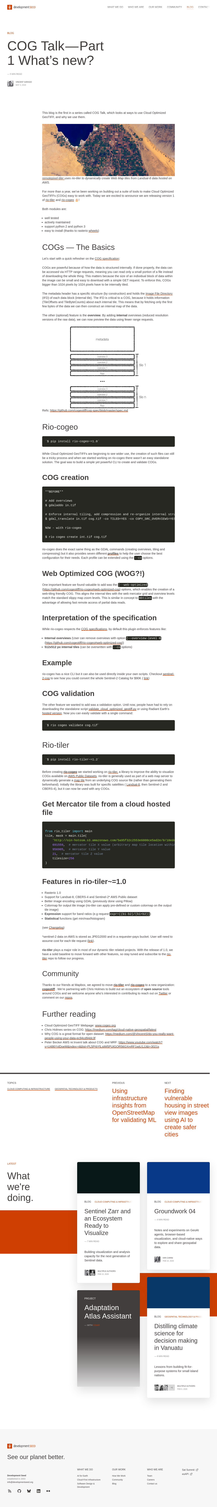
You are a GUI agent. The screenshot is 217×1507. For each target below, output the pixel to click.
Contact (204, 7)
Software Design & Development (86, 1484)
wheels (93, 230)
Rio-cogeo (60, 426)
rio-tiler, (113, 771)
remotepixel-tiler (53, 178)
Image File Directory (159, 293)
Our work (155, 7)
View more (178, 1336)
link (146, 677)
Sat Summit (190, 1469)
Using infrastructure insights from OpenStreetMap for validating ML (134, 1104)
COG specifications (94, 628)
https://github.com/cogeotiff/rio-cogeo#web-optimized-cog (81, 589)
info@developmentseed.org (20, 1481)
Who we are (136, 7)
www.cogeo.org (105, 1024)
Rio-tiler (55, 744)
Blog (190, 7)
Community (174, 7)
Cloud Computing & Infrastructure (28, 1088)
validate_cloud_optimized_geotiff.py (112, 708)
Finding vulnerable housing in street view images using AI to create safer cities (187, 1112)
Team (149, 1475)
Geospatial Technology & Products (76, 1088)
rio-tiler (50, 200)
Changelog (56, 926)
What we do (115, 7)
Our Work (119, 1468)
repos (68, 996)
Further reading (69, 1013)
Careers (151, 1479)
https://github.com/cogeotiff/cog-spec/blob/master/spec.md (89, 410)
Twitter (163, 992)
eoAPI (187, 1473)
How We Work (119, 1475)
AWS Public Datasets (82, 775)
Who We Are (155, 1468)
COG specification (107, 258)
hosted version (52, 712)
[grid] (143, 1282)
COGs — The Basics (78, 247)
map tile (79, 779)
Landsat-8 (133, 783)
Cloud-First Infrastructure (89, 1479)
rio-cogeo (67, 200)
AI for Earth (82, 1475)
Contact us (152, 1483)
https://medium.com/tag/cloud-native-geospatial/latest (120, 1028)
